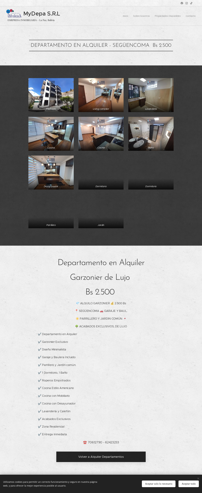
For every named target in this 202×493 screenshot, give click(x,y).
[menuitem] (125, 16)
